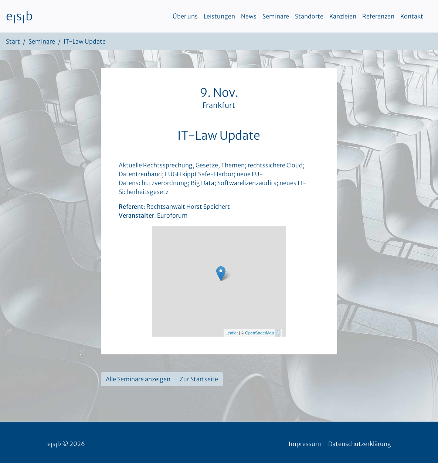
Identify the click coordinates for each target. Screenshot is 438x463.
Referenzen (378, 16)
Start (13, 41)
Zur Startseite (199, 379)
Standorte (309, 16)
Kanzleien (342, 16)
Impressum (305, 443)
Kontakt (411, 16)
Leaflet (231, 333)
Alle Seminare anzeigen (138, 379)
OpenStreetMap (259, 333)
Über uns (185, 16)
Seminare (275, 16)
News (249, 16)
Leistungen (219, 16)
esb (19, 16)
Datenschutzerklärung (359, 443)
